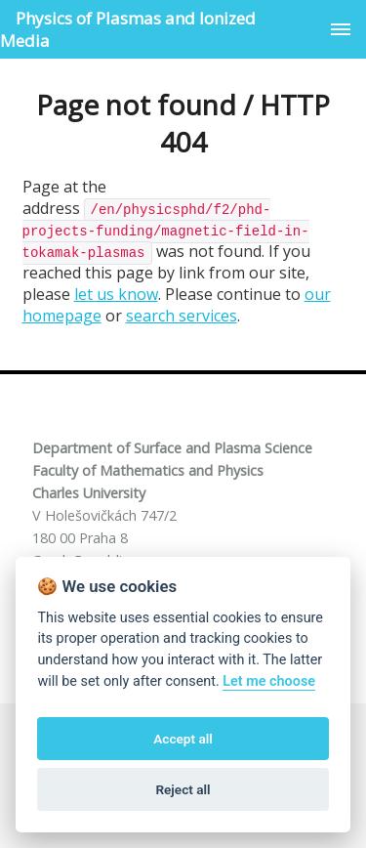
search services (181, 315)
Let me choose (269, 681)
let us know (116, 294)
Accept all (183, 738)
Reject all (182, 789)
